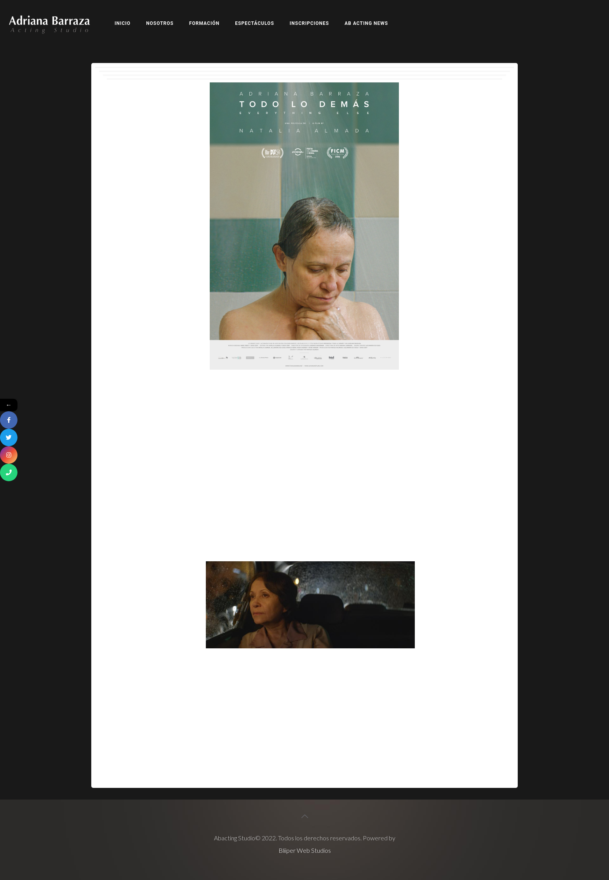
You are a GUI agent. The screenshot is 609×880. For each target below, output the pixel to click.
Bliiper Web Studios (304, 850)
